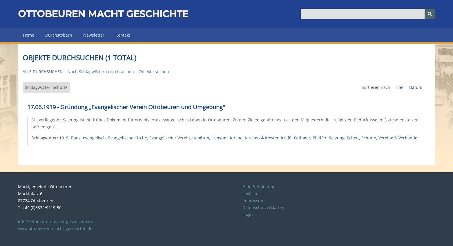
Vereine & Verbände (397, 138)
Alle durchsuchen (43, 71)
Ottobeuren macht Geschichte (103, 13)
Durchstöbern (58, 35)
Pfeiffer (320, 138)
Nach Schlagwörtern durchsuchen (101, 71)
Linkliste (250, 193)
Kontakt (122, 35)
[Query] (368, 14)
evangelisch (94, 138)
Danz (76, 138)
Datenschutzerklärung (264, 207)
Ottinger (302, 138)
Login (247, 214)
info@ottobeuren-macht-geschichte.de (55, 221)
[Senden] (430, 14)
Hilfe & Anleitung (259, 186)
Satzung (337, 138)
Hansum (219, 138)
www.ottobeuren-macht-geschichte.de (55, 228)
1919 (63, 138)
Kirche (236, 138)
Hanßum (200, 138)
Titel (400, 87)
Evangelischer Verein (169, 138)
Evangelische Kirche (127, 138)
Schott (353, 138)
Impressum (253, 200)
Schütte (368, 138)
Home (28, 35)
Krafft (286, 138)
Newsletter (93, 35)
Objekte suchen (154, 71)
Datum (415, 87)
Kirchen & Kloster (262, 138)
